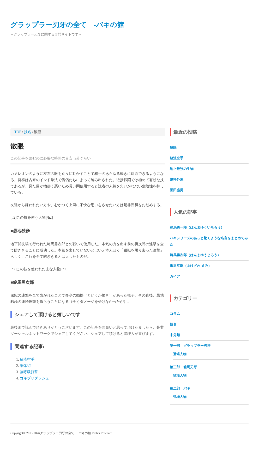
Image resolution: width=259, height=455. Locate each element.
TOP (17, 132)
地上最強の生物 (182, 169)
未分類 (175, 335)
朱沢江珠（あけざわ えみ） (190, 266)
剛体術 (25, 366)
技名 (27, 132)
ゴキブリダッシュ (34, 378)
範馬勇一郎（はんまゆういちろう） (197, 227)
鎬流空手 (27, 359)
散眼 (17, 146)
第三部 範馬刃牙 (183, 367)
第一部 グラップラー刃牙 (190, 346)
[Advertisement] (129, 82)
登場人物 (179, 354)
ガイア (175, 276)
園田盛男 (176, 190)
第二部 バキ (182, 388)
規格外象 (176, 179)
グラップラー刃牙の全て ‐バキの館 (67, 25)
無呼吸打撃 (29, 372)
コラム (175, 314)
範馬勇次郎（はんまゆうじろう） (195, 255)
